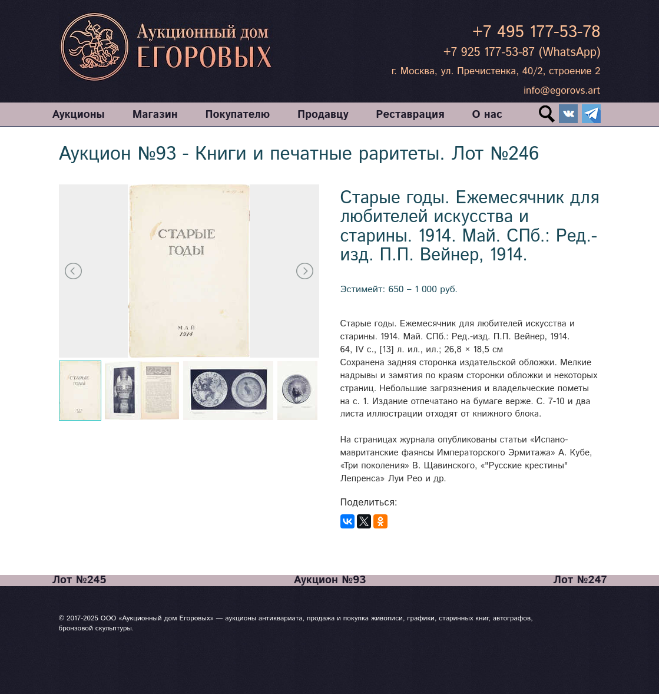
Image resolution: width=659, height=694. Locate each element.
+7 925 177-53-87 (489, 52)
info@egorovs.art (562, 91)
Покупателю (237, 115)
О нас (487, 115)
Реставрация (410, 115)
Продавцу (322, 115)
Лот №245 (79, 580)
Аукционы (78, 115)
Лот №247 (580, 580)
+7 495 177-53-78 (536, 32)
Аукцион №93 (330, 580)
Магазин (155, 115)
